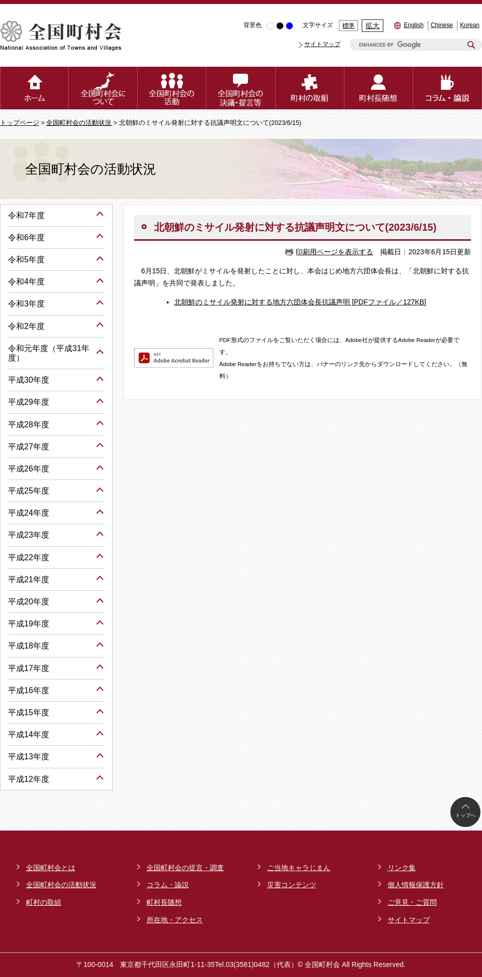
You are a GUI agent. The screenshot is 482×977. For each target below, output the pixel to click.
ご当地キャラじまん (298, 868)
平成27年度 (28, 446)
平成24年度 (28, 513)
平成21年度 (28, 579)
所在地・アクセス (175, 920)
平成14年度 (28, 734)
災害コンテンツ (291, 885)
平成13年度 (28, 756)
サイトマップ (322, 44)
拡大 (373, 26)
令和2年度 (26, 326)
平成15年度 (28, 712)
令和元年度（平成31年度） (48, 353)
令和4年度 (26, 281)
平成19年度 (28, 623)
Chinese (442, 25)
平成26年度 (28, 468)
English (413, 25)
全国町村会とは (50, 868)
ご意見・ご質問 (412, 902)
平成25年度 (28, 490)
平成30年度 (28, 380)
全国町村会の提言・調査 (185, 868)
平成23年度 (28, 535)
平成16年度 (28, 690)
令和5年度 (26, 259)
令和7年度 (26, 215)
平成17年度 (28, 668)
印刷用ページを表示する (334, 252)
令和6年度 (26, 237)
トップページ (19, 122)
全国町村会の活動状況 (78, 122)
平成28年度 (28, 424)
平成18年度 (28, 645)
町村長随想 (164, 902)
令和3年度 (26, 303)
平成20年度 (28, 601)
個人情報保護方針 (416, 885)
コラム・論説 (168, 885)
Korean (469, 25)
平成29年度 (28, 402)
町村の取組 (43, 902)
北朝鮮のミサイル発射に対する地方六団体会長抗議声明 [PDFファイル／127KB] (300, 302)
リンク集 (402, 868)
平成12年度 (28, 779)
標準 (348, 25)
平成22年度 (28, 557)
